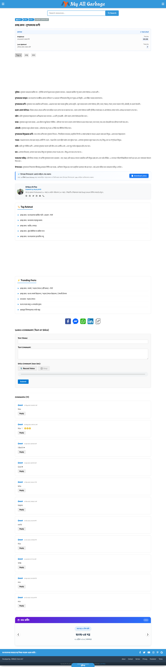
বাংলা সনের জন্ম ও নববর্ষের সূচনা (29, 304)
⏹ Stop (43, 370)
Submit (23, 383)
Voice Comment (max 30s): (29, 365)
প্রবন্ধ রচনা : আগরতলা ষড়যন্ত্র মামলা (29, 220)
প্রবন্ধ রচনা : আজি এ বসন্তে (27, 225)
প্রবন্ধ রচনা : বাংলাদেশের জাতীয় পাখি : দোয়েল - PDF (35, 214)
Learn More (102, 665)
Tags (18, 54)
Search (111, 13)
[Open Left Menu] (3, 4)
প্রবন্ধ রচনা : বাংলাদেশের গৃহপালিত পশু (30, 236)
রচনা (31, 19)
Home (18, 19)
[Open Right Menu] (163, 4)
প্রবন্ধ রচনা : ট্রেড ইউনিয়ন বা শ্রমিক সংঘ (30, 230)
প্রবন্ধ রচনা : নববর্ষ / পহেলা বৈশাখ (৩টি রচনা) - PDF (35, 288)
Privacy (145, 660)
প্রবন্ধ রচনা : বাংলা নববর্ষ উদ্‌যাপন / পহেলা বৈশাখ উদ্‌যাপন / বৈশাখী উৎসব (42, 293)
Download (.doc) (139, 175)
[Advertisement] (83, 74)
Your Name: (83, 340)
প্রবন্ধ (25, 19)
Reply (21, 415)
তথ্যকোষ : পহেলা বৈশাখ (26, 298)
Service (138, 660)
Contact (130, 660)
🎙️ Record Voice (27, 370)
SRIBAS (13, 660)
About (123, 660)
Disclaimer (153, 660)
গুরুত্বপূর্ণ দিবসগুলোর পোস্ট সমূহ (28, 309)
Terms (161, 660)
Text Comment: (83, 353)
